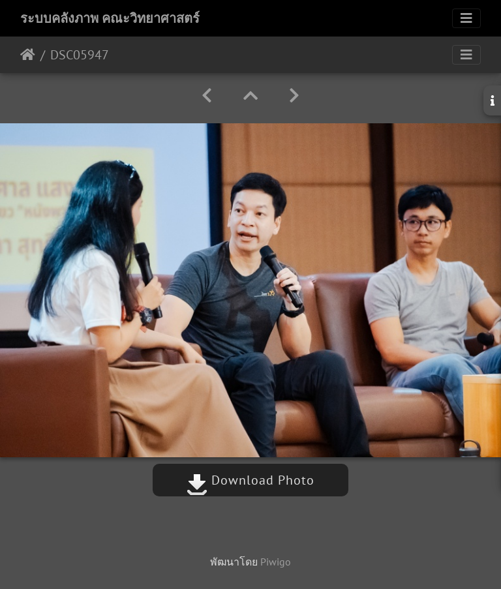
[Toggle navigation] (466, 18)
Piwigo (275, 561)
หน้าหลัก (27, 55)
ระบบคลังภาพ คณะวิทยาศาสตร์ (110, 18)
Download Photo (250, 480)
